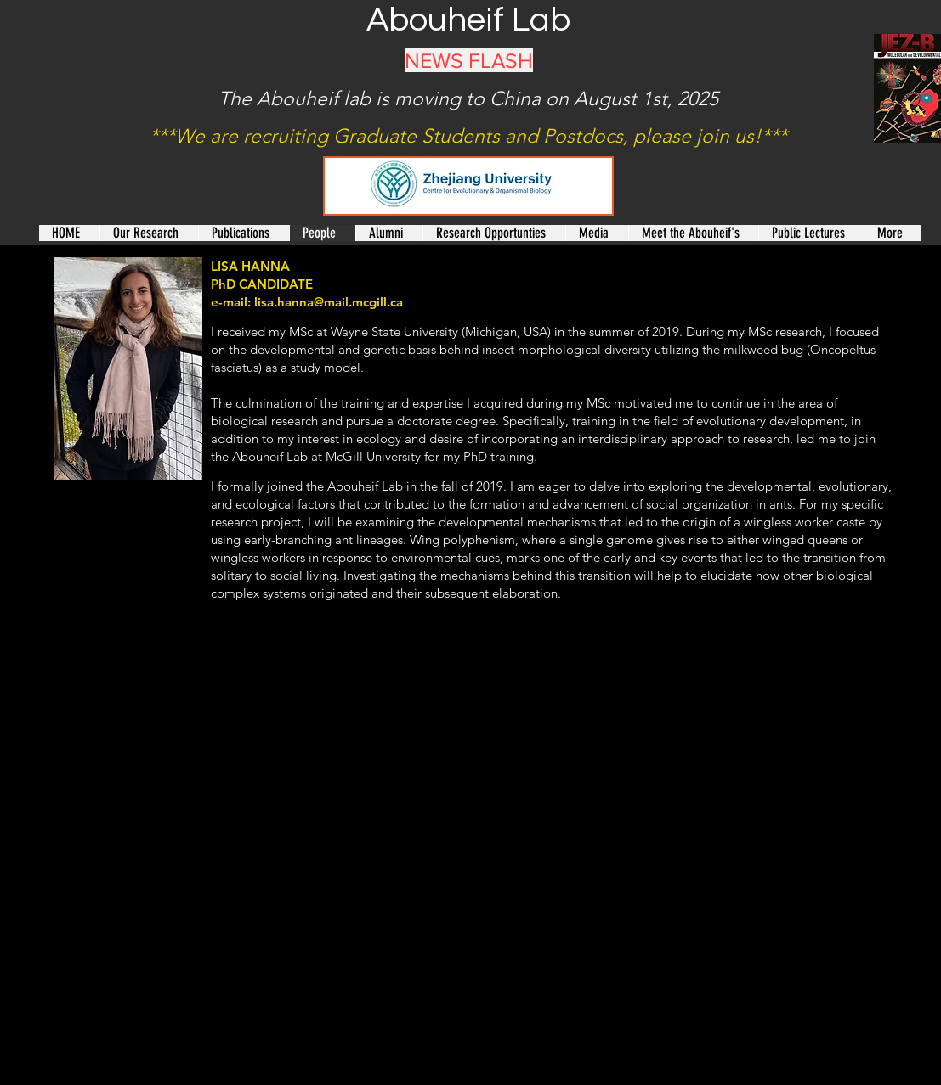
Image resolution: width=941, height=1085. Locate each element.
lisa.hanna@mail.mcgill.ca (328, 302)
